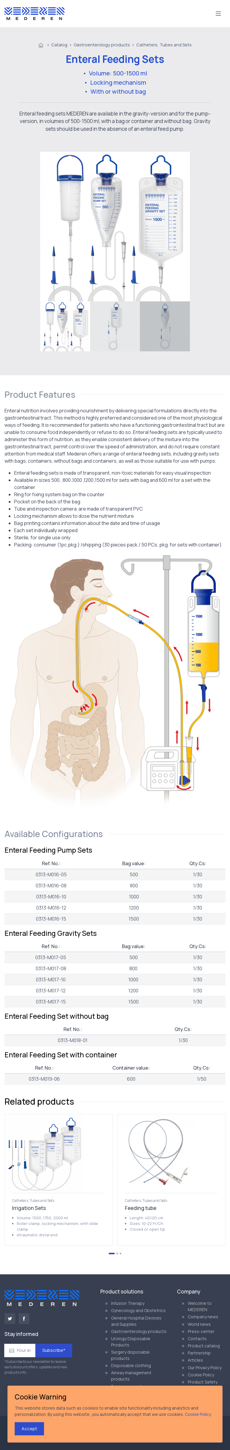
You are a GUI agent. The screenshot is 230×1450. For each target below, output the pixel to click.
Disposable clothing (131, 1365)
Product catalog (204, 1346)
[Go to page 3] (120, 1253)
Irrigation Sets (29, 1208)
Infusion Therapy (127, 1303)
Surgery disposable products (130, 1355)
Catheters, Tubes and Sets (164, 45)
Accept (29, 1428)
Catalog (59, 45)
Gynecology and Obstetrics (138, 1310)
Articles (195, 1360)
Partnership (199, 1353)
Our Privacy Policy (205, 1367)
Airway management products (131, 1376)
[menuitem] (65, 326)
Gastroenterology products (102, 45)
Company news (203, 1317)
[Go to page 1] (112, 1253)
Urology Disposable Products (130, 1342)
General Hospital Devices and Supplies (136, 1321)
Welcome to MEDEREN (200, 1306)
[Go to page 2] (117, 1253)
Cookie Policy (201, 1375)
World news (199, 1324)
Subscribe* (53, 1350)
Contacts (197, 1338)
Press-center (201, 1331)
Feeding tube (140, 1208)
